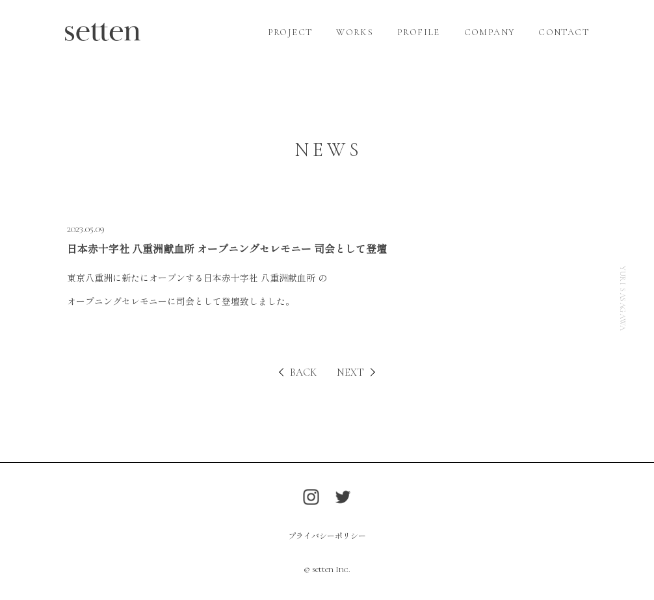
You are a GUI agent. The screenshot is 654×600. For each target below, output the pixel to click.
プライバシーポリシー (327, 535)
